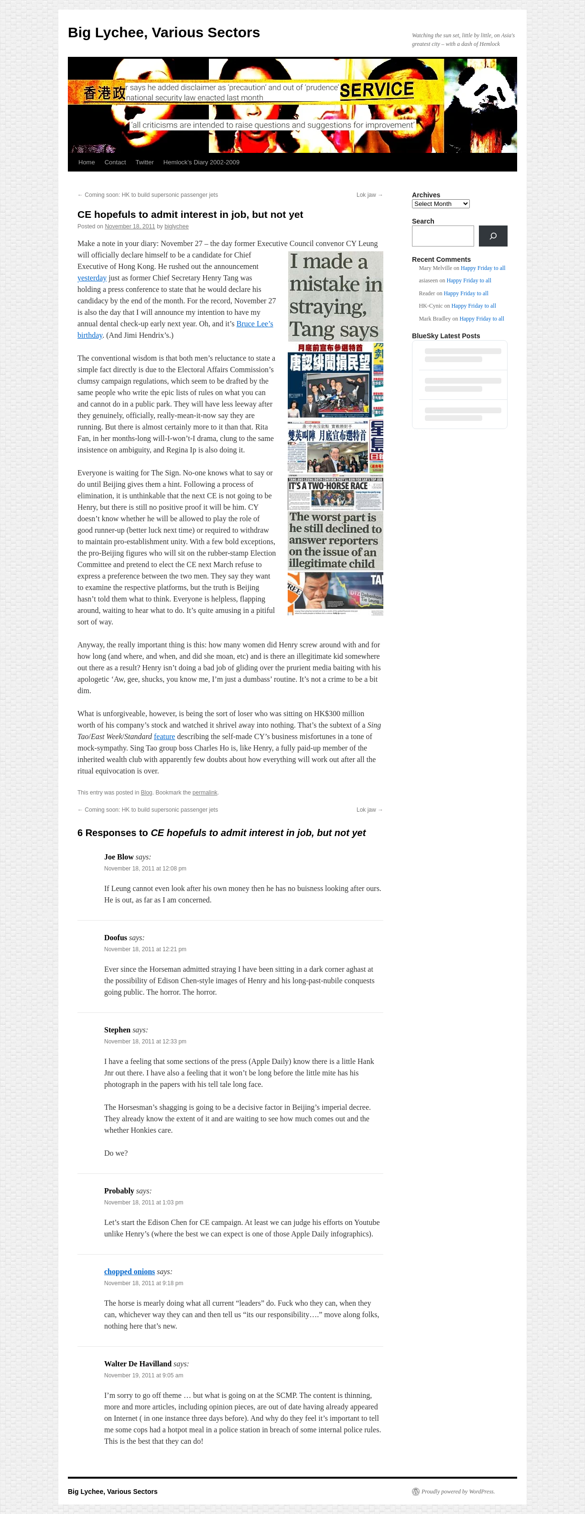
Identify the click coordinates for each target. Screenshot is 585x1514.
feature (164, 736)
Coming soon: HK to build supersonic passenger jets (147, 195)
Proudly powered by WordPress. (458, 1491)
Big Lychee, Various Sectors (164, 32)
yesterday (92, 278)
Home (86, 162)
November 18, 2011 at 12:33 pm (145, 1041)
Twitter (145, 162)
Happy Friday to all (483, 268)
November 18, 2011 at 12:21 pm (145, 949)
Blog (146, 792)
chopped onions (129, 1271)
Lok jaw (370, 195)
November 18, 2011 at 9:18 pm (143, 1283)
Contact (115, 162)
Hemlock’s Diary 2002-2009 (201, 162)
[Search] (493, 236)
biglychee (176, 226)
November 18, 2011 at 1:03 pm (143, 1202)
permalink (205, 792)
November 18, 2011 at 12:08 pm (145, 868)
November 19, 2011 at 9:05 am (143, 1375)
